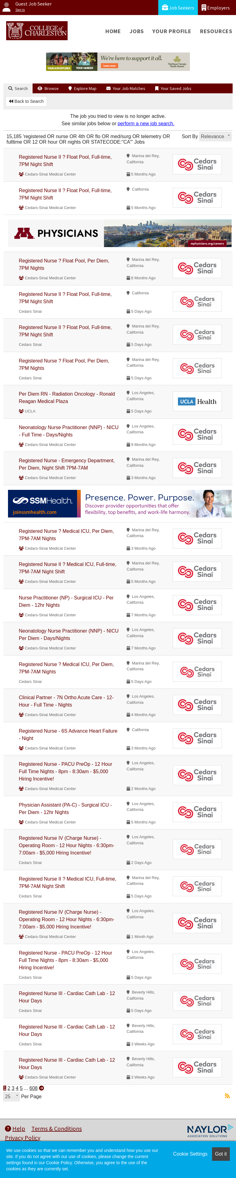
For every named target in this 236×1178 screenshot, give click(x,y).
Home (113, 31)
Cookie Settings (190, 1154)
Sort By (190, 136)
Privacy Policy (22, 1137)
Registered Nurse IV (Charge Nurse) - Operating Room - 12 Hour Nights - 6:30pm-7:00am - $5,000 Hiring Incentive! (66, 845)
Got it (221, 1154)
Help (15, 1128)
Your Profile (171, 31)
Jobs (137, 31)
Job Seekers (178, 7)
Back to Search (26, 101)
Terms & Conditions (56, 1128)
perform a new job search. (146, 123)
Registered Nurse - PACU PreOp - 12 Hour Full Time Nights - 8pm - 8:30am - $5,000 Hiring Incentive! (65, 771)
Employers (216, 7)
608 (34, 1088)
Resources (216, 31)
